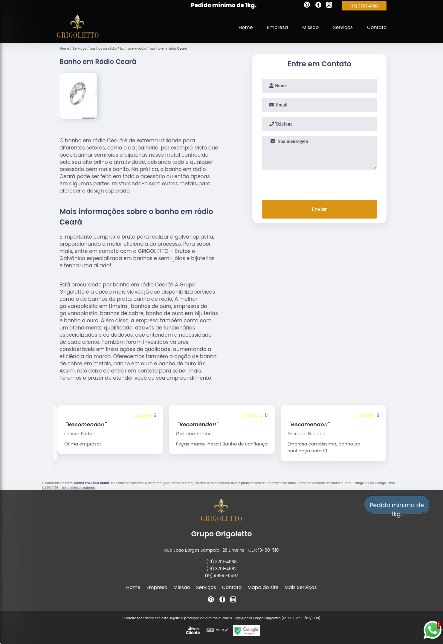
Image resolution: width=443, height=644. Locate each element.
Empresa (277, 27)
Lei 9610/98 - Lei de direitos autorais (68, 488)
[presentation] (319, 183)
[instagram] (329, 6)
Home (245, 27)
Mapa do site (263, 587)
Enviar (319, 209)
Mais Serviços (301, 587)
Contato (377, 27)
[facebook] (318, 6)
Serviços (343, 27)
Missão (310, 27)
